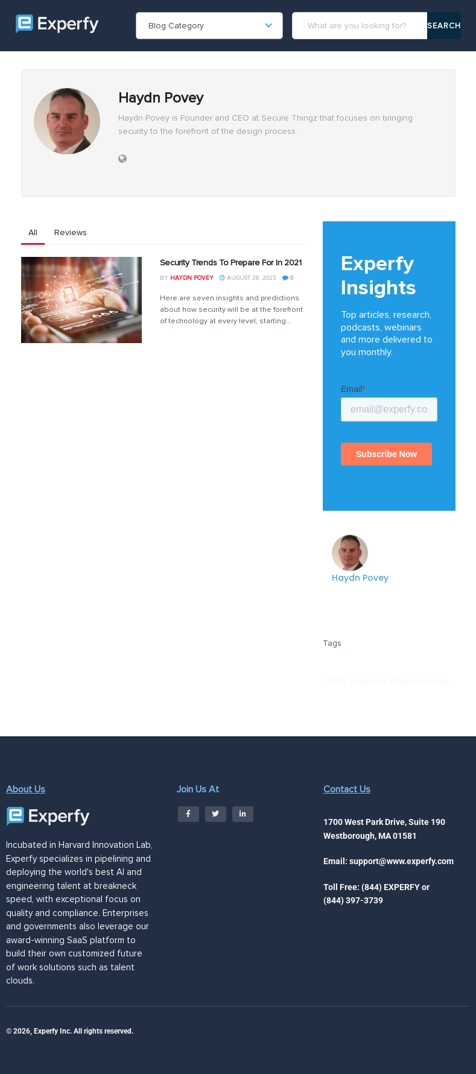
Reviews (70, 232)
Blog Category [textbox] (176, 26)
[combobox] (209, 25)
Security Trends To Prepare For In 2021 (231, 262)
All (32, 232)
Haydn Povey (192, 278)
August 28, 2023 (248, 278)
